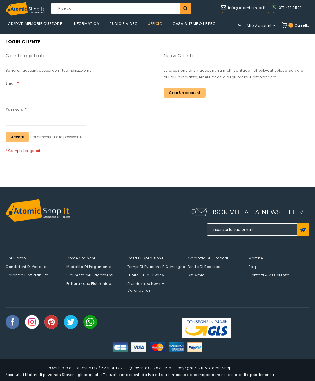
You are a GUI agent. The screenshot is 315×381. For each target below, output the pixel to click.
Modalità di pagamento (88, 266)
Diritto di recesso (204, 266)
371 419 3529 (290, 7)
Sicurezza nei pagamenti (89, 275)
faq (252, 266)
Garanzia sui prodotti (208, 258)
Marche (256, 258)
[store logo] (25, 9)
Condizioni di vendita (26, 266)
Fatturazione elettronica (88, 283)
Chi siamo (16, 258)
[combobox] (121, 8)
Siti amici (196, 275)
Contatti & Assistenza (269, 275)
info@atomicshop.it (247, 7)
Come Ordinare (80, 258)
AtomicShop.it (221, 367)
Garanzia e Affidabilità (27, 275)
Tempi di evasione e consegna (156, 266)
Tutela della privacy (145, 275)
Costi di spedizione (145, 258)
